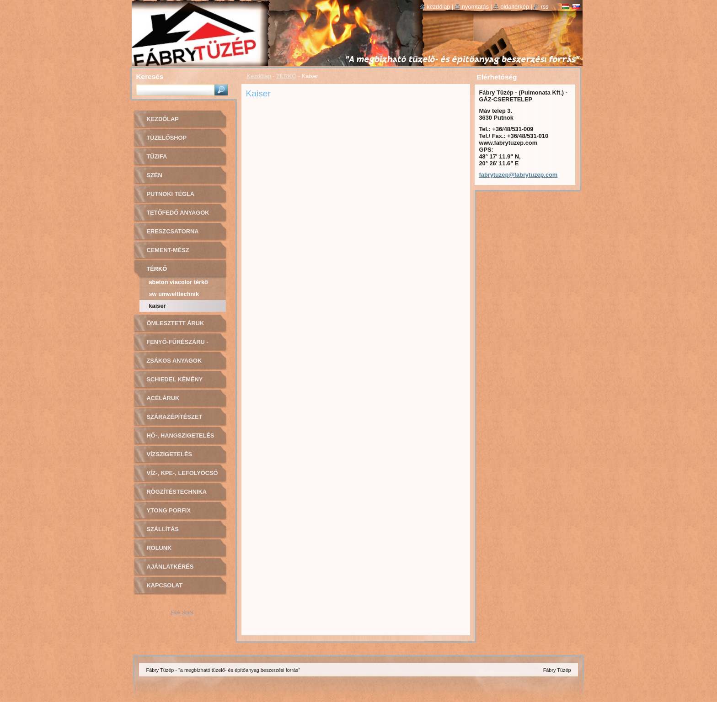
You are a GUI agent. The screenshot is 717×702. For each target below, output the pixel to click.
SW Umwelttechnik (174, 293)
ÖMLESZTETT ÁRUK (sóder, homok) (175, 326)
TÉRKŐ (286, 76)
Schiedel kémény (175, 379)
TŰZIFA (157, 156)
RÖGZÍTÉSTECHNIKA (177, 491)
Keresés (150, 76)
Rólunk (159, 547)
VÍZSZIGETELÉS (170, 454)
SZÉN (154, 175)
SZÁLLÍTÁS (163, 529)
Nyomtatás (475, 6)
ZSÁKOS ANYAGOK (174, 360)
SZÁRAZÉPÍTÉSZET (175, 416)
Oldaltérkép (514, 6)
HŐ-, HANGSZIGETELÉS (180, 435)
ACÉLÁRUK (163, 398)
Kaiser (157, 305)
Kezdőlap (259, 76)
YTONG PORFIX (169, 510)
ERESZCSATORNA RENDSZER (173, 234)
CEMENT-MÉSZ (168, 250)
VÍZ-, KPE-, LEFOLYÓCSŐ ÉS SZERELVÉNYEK (182, 476)
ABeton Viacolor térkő (178, 282)
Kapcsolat (165, 585)
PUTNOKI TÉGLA (171, 193)
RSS (544, 6)
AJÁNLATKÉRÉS (170, 566)
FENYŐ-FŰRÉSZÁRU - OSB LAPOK (178, 345)
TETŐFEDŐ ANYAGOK (178, 212)
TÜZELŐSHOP (167, 137)
